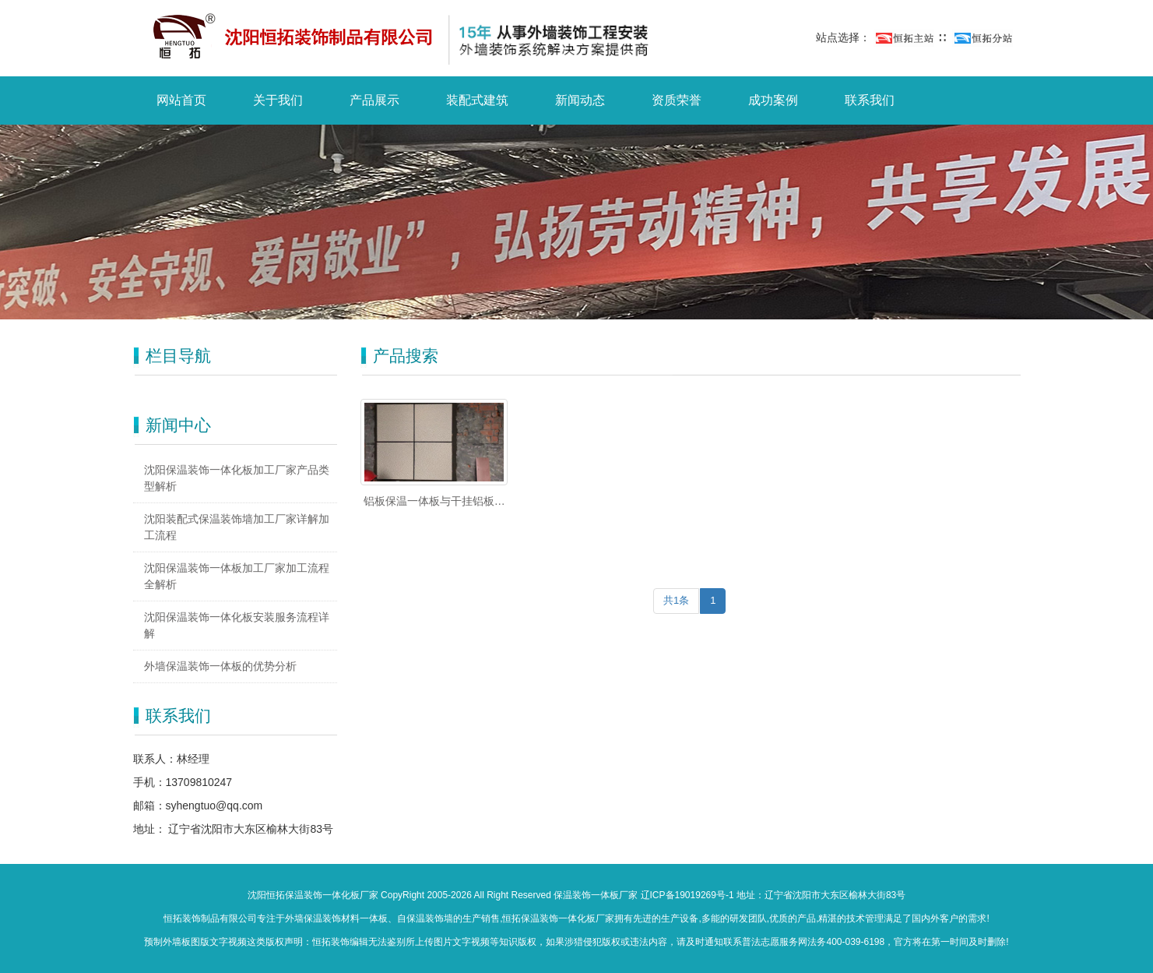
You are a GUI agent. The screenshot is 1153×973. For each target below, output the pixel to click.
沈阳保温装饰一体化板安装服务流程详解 (236, 625)
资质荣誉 (676, 100)
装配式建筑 (477, 100)
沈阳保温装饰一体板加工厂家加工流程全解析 (236, 576)
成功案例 (773, 100)
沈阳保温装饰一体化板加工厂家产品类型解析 (236, 478)
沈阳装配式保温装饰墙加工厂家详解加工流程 (236, 527)
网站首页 (181, 100)
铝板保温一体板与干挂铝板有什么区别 (434, 502)
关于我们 (278, 100)
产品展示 (374, 100)
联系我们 (870, 100)
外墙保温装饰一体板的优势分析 (220, 666)
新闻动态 (580, 100)
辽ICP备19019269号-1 (687, 895)
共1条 (676, 600)
